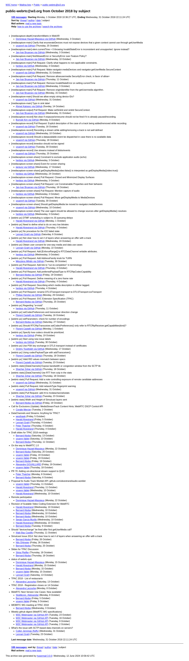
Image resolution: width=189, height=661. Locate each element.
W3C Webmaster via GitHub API (32, 615)
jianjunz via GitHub (25, 167)
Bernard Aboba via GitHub (29, 275)
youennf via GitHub (25, 46)
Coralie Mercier (23, 409)
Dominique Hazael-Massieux (30, 449)
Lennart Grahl (23, 422)
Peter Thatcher (23, 426)
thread (23, 20)
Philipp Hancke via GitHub (29, 295)
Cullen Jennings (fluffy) (27, 631)
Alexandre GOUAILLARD (28, 464)
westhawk (21, 416)
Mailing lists (25, 5)
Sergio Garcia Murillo (26, 519)
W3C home (11, 5)
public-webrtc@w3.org (53, 5)
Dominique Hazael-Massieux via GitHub (36, 39)
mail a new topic (33, 23)
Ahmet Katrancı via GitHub (29, 106)
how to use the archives (29, 26)
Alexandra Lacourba (26, 582)
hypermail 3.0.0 (44, 656)
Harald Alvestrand (25, 419)
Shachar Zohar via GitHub (29, 369)
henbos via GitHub (25, 66)
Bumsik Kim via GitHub (27, 120)
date (38, 20)
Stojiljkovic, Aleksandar (27, 595)
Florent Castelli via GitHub (29, 315)
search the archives (52, 26)
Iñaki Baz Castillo (24, 532)
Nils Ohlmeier (22, 542)
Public (37, 5)
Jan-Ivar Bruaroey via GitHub (30, 52)
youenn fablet (22, 439)
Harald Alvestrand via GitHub (30, 221)
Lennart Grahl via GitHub (28, 234)
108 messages (19, 17)
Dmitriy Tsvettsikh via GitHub (30, 349)
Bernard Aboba (23, 435)
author (31, 20)
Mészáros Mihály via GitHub (30, 261)
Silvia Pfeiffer (22, 552)
